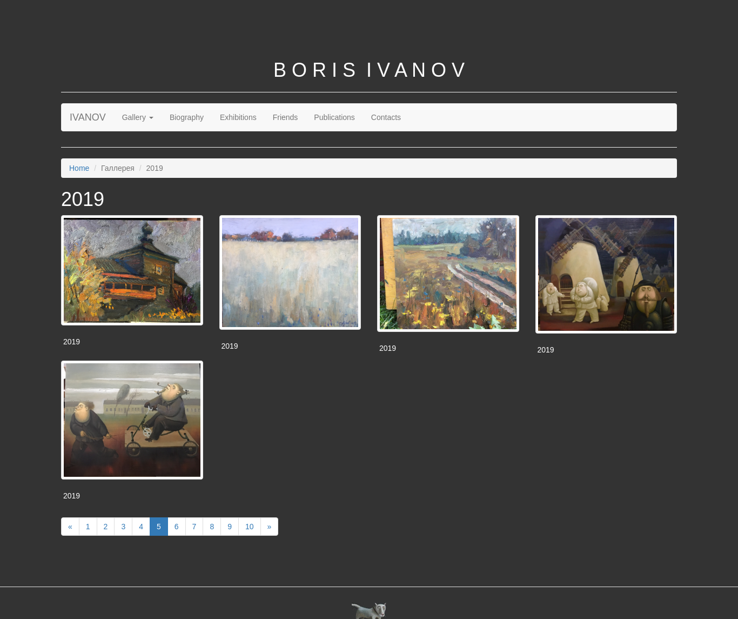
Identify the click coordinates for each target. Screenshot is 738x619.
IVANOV (88, 117)
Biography (187, 117)
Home (79, 168)
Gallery (137, 117)
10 (249, 526)
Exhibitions (238, 117)
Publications (334, 117)
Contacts (386, 117)
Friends (285, 117)
